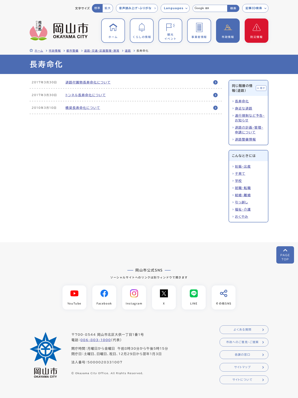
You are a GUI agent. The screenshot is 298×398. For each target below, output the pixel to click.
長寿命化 (242, 101)
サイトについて (242, 379)
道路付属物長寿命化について (88, 82)
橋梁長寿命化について (82, 107)
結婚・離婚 (243, 195)
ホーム (39, 50)
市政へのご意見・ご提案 (242, 342)
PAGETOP (285, 257)
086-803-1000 (95, 340)
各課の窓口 (242, 354)
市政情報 (55, 50)
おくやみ (241, 216)
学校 (238, 180)
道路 (128, 50)
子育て (240, 173)
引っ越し (241, 202)
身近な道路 (243, 108)
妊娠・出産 (243, 166)
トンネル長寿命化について (85, 95)
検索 (233, 8)
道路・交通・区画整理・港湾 (101, 50)
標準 (97, 8)
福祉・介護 (243, 209)
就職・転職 (243, 188)
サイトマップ (242, 367)
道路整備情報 (245, 139)
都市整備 (72, 50)
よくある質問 (242, 329)
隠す (262, 88)
